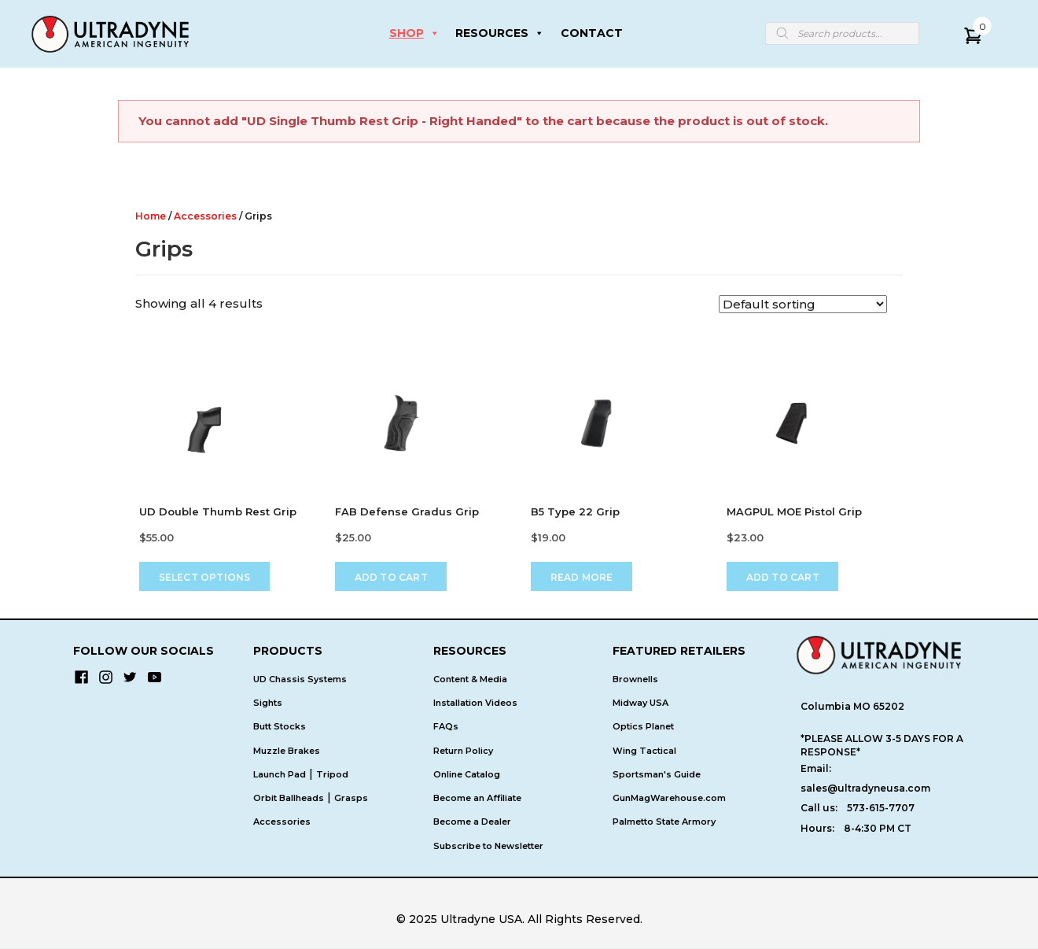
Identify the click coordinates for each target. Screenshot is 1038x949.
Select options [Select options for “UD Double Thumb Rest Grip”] (205, 577)
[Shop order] (803, 304)
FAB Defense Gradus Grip (407, 511)
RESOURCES (499, 33)
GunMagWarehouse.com (669, 797)
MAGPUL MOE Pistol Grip (794, 511)
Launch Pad (279, 774)
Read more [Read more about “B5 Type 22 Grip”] (581, 577)
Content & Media (470, 679)
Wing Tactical (644, 750)
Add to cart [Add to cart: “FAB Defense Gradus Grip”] (391, 577)
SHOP (414, 33)
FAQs (445, 726)
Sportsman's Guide (657, 774)
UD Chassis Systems (300, 679)
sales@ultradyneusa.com (865, 788)
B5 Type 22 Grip (575, 511)
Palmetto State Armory (664, 822)
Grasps (351, 797)
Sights (267, 702)
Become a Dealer (472, 822)
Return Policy (463, 750)
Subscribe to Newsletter (488, 845)
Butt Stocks (279, 726)
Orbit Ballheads (288, 797)
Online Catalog (466, 774)
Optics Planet (643, 726)
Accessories (205, 216)
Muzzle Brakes (286, 750)
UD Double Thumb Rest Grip (217, 511)
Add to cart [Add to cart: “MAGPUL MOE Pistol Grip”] (782, 577)
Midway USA (640, 702)
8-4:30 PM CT (877, 828)
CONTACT (592, 33)
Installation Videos (475, 702)
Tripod (332, 774)
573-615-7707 (881, 808)
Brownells (635, 679)
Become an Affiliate (477, 797)
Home (150, 216)
